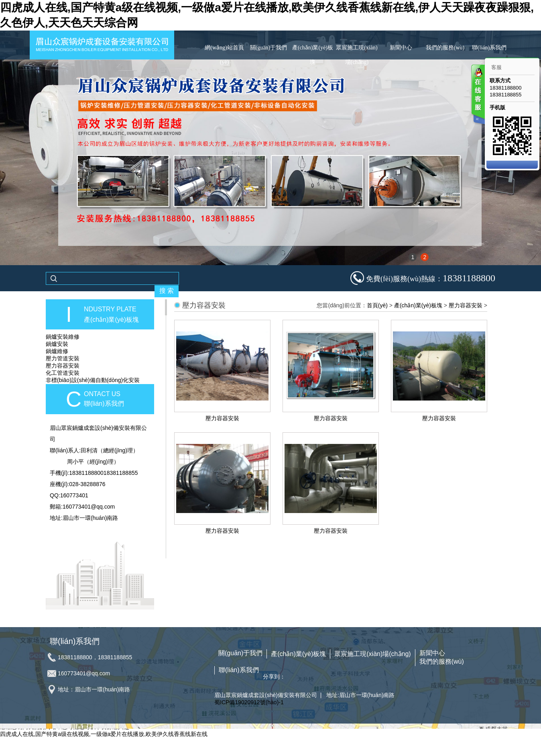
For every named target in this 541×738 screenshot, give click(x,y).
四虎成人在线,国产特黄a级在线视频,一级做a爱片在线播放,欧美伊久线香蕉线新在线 (103, 734)
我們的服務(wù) (445, 48)
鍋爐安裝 (57, 344)
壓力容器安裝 (62, 365)
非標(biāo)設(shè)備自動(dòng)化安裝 (93, 380)
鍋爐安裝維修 (62, 336)
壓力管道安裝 (62, 358)
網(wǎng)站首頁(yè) (224, 55)
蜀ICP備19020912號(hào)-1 (249, 702)
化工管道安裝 (62, 373)
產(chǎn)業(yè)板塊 (312, 55)
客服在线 (477, 95)
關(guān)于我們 (268, 48)
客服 (496, 67)
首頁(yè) (377, 305)
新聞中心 (401, 48)
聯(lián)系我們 (489, 48)
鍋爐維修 (57, 351)
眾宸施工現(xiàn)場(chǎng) (356, 55)
